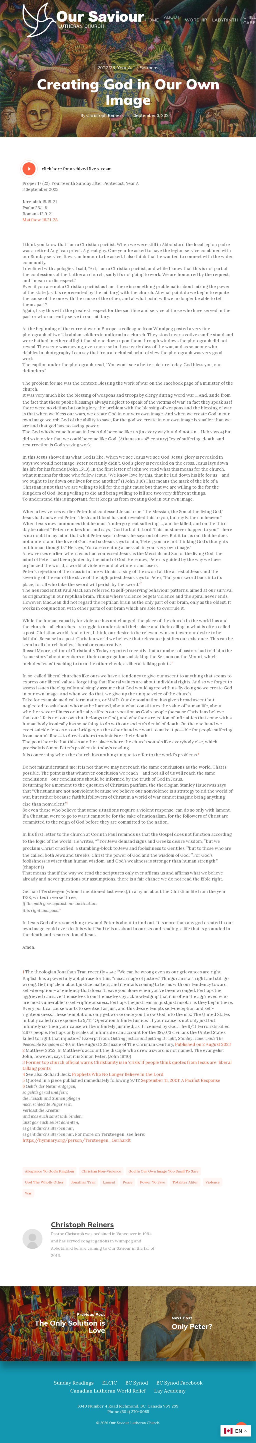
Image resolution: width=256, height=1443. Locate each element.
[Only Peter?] (192, 1323)
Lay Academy (170, 1391)
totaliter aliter (185, 1182)
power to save (152, 1182)
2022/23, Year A (114, 67)
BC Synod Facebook (179, 1383)
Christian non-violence (101, 1171)
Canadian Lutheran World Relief (108, 1391)
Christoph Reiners (105, 115)
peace (127, 1182)
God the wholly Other (44, 1182)
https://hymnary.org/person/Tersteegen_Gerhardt (76, 1140)
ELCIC (109, 1383)
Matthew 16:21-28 (40, 220)
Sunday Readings (74, 1383)
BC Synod (137, 1383)
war (28, 1193)
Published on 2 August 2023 (203, 1044)
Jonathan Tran (83, 1182)
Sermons (149, 67)
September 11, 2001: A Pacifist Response (180, 1080)
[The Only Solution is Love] (64, 1323)
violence (213, 1182)
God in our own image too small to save (163, 1171)
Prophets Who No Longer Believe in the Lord (118, 1074)
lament (109, 1182)
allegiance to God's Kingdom (49, 1171)
